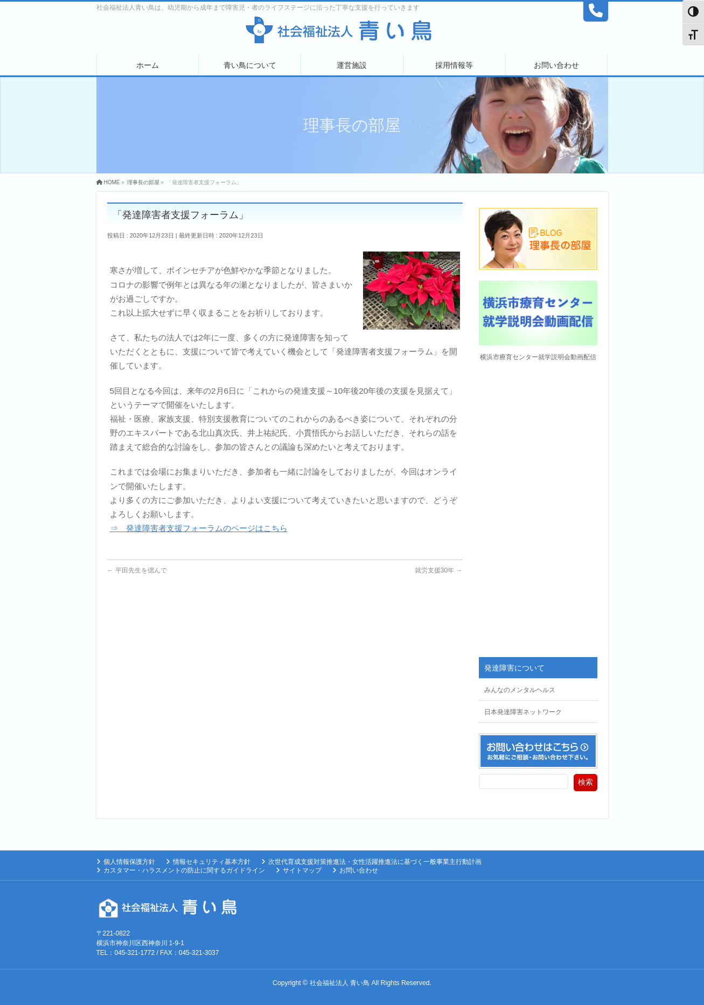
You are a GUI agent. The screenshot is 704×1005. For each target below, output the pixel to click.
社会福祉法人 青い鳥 (340, 983)
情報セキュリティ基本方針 (211, 862)
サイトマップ (302, 870)
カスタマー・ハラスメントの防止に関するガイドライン (184, 870)
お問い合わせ (358, 870)
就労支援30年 (439, 570)
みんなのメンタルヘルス (519, 690)
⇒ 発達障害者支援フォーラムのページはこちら (199, 528)
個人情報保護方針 (129, 862)
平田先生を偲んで (137, 570)
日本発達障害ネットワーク (523, 712)
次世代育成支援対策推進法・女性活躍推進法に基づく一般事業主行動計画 (375, 862)
